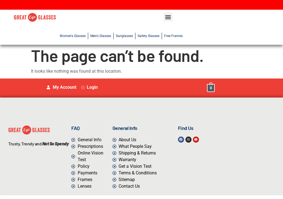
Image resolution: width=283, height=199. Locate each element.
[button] (168, 17)
